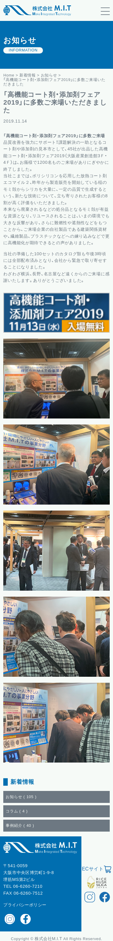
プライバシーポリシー (24, 904)
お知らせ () (21, 797)
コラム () (17, 811)
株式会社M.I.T (49, 938)
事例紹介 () (20, 825)
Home (8, 75)
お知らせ (49, 75)
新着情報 (27, 75)
